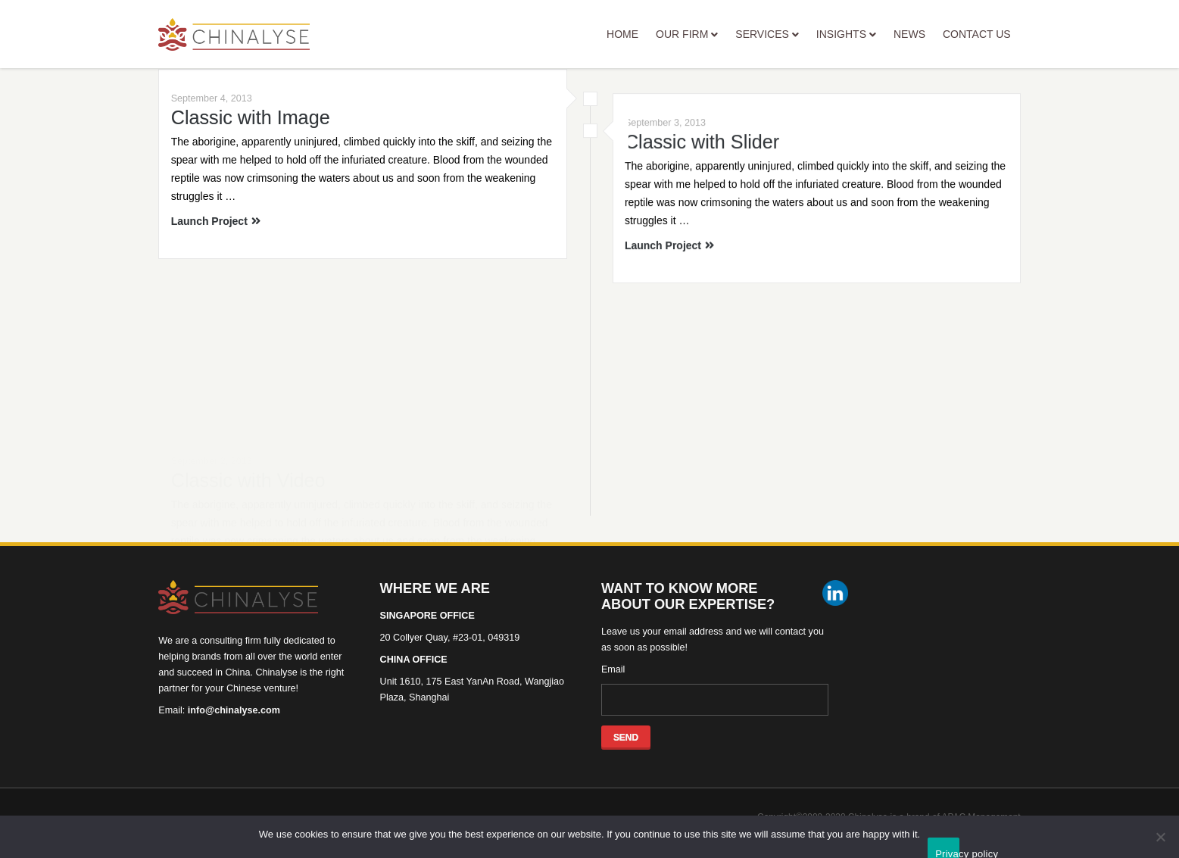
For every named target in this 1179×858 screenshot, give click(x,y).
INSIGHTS (846, 34)
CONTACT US (977, 34)
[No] (1160, 836)
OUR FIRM (687, 34)
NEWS (909, 34)
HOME (622, 34)
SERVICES (767, 34)
